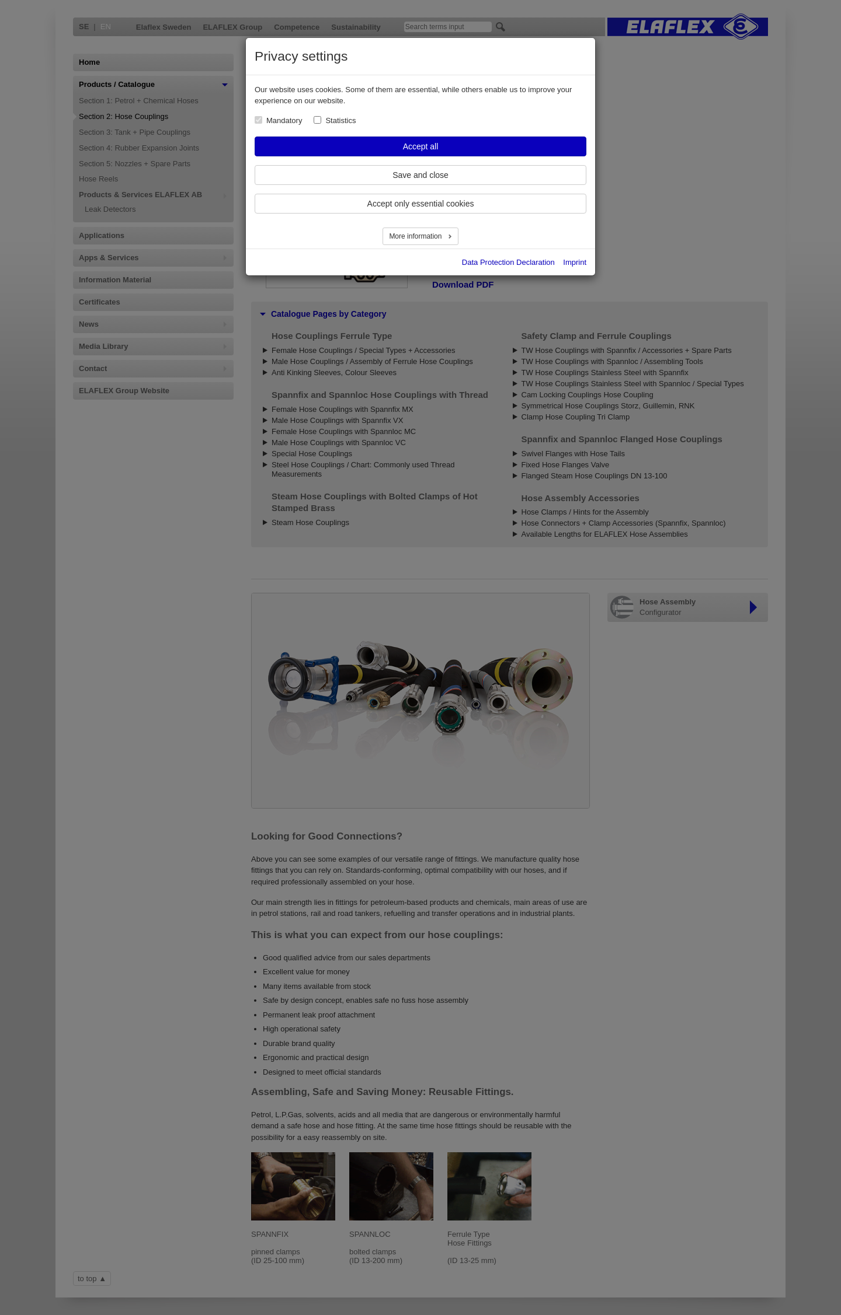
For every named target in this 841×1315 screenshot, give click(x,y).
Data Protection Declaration (508, 262)
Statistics (340, 120)
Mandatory (284, 120)
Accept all (421, 146)
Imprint (574, 262)
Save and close (420, 175)
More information (416, 236)
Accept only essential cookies (420, 203)
